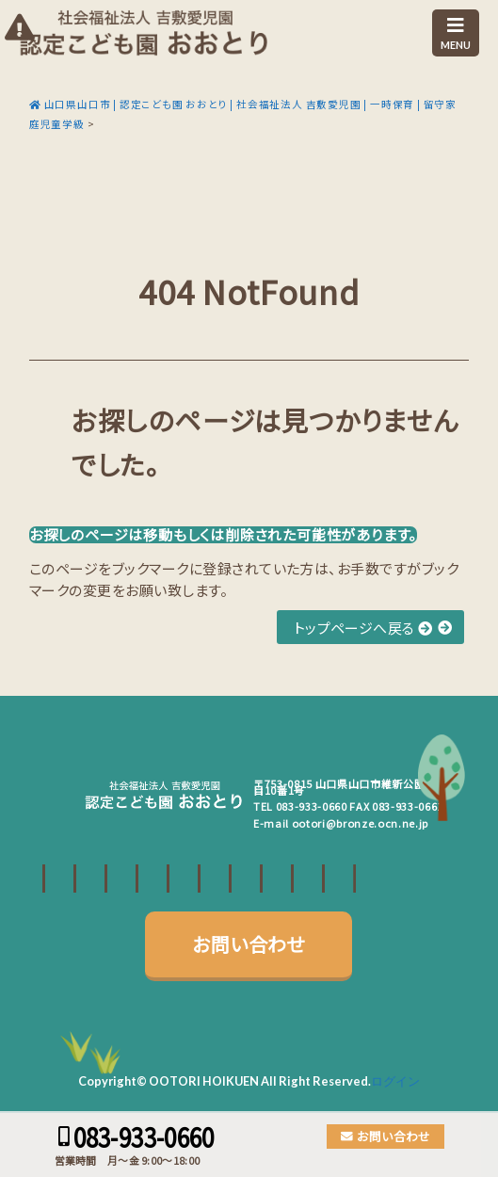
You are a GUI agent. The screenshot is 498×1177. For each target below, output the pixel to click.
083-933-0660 (311, 806)
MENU (456, 33)
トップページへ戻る (363, 627)
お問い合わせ (248, 944)
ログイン (395, 1080)
